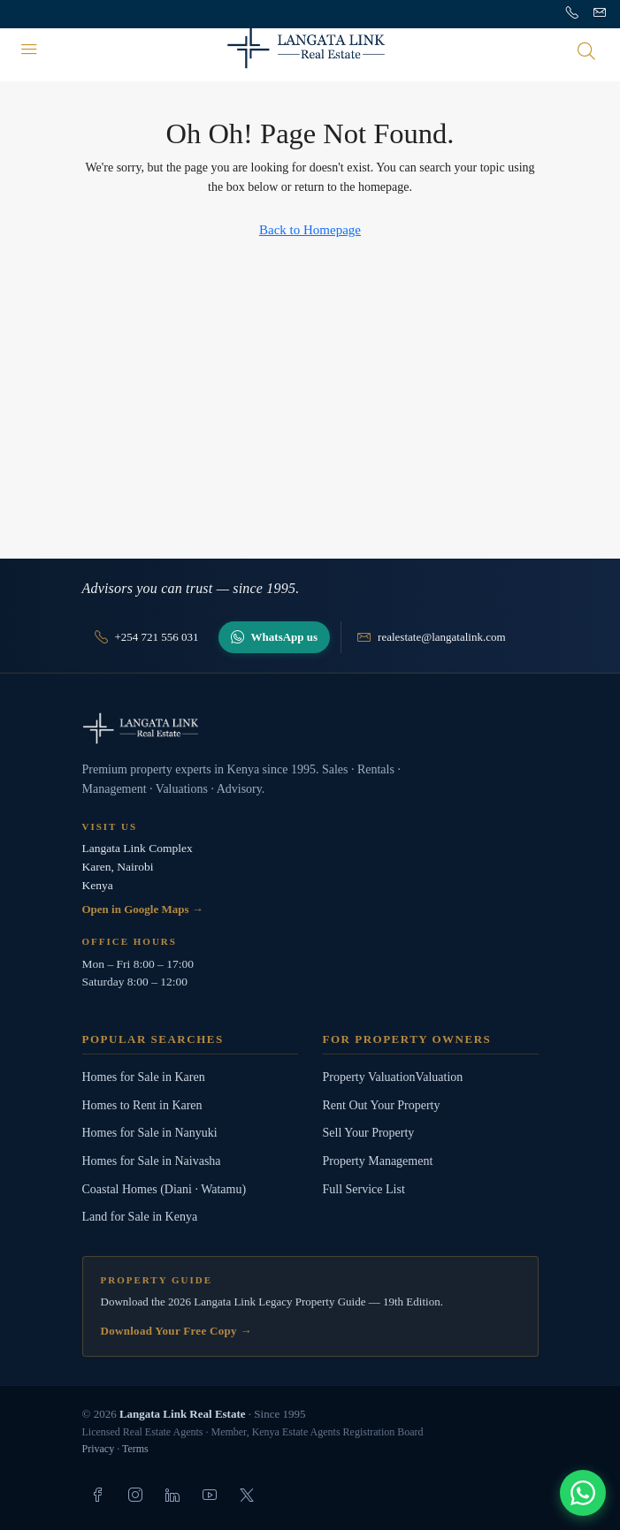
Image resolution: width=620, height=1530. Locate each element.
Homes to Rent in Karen (142, 1105)
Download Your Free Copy (176, 1330)
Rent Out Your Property (381, 1105)
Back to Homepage (310, 230)
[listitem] (98, 1495)
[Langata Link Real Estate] (310, 728)
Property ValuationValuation (393, 1077)
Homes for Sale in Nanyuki (150, 1132)
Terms (135, 1448)
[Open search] (586, 50)
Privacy (98, 1448)
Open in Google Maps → (142, 909)
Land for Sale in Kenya (140, 1216)
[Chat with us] (583, 1493)
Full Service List (364, 1189)
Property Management (378, 1161)
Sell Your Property (369, 1132)
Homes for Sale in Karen (143, 1077)
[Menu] (29, 50)
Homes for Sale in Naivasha (151, 1161)
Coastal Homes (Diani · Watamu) (164, 1189)
